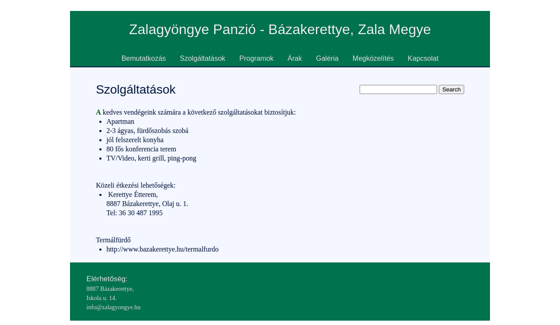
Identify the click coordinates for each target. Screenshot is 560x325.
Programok (256, 58)
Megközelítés (373, 58)
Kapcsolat (423, 58)
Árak (294, 58)
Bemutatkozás (144, 58)
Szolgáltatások (202, 58)
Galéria (327, 58)
